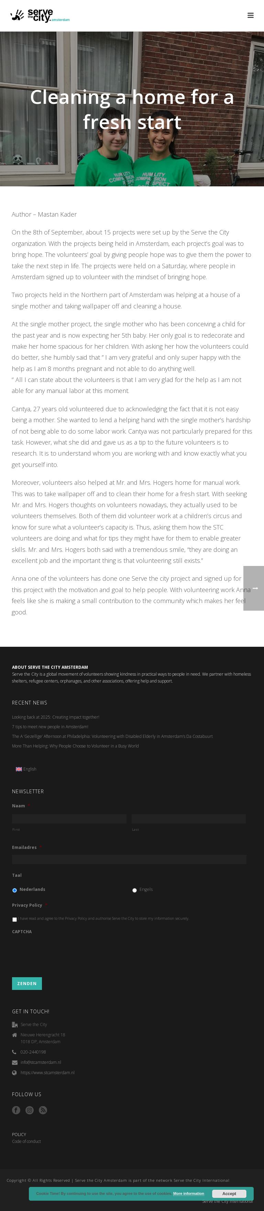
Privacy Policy (29, 905)
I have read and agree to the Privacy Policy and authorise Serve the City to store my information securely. (103, 918)
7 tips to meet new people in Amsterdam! (50, 727)
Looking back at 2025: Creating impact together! (55, 717)
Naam (21, 806)
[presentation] (64, 952)
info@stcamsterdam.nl (41, 1062)
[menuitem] (26, 769)
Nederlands (32, 889)
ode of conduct (28, 1141)
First (16, 829)
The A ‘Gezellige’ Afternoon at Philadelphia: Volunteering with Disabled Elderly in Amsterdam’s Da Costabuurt (112, 736)
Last (135, 829)
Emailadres (27, 847)
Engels (146, 889)
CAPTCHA (22, 932)
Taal (17, 875)
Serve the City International (227, 1201)
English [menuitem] (29, 769)
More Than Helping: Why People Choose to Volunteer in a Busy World (75, 746)
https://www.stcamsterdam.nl (48, 1073)
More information (188, 1193)
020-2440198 (33, 1052)
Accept (229, 1193)
